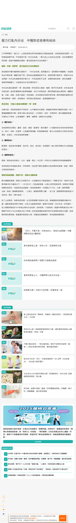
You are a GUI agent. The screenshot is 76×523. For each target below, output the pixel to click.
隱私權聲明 (32, 518)
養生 (6, 34)
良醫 (3, 34)
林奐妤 (13, 47)
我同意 (62, 518)
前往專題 (38, 441)
